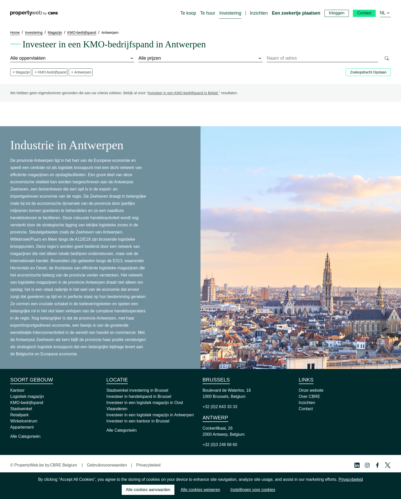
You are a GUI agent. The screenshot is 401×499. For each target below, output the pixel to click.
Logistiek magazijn (27, 396)
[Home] (34, 13)
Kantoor (17, 390)
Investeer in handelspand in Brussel (138, 396)
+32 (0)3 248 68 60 (220, 444)
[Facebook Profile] (377, 465)
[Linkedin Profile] (357, 465)
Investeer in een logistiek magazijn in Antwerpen (150, 415)
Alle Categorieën (25, 436)
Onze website (311, 390)
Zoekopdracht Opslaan (368, 72)
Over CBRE (309, 396)
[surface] (72, 58)
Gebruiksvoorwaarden (107, 465)
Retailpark (19, 415)
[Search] (386, 58)
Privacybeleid (148, 465)
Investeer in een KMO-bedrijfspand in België (183, 93)
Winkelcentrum (23, 421)
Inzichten (307, 402)
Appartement (22, 427)
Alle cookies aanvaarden (148, 489)
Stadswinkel (21, 409)
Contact (306, 409)
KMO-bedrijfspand (26, 402)
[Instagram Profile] (367, 465)
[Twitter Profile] (388, 465)
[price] (200, 58)
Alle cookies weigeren (200, 489)
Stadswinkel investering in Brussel (137, 390)
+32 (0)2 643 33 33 (220, 407)
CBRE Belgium (63, 465)
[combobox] (322, 58)
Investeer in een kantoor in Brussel (137, 421)
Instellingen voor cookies (252, 489)
